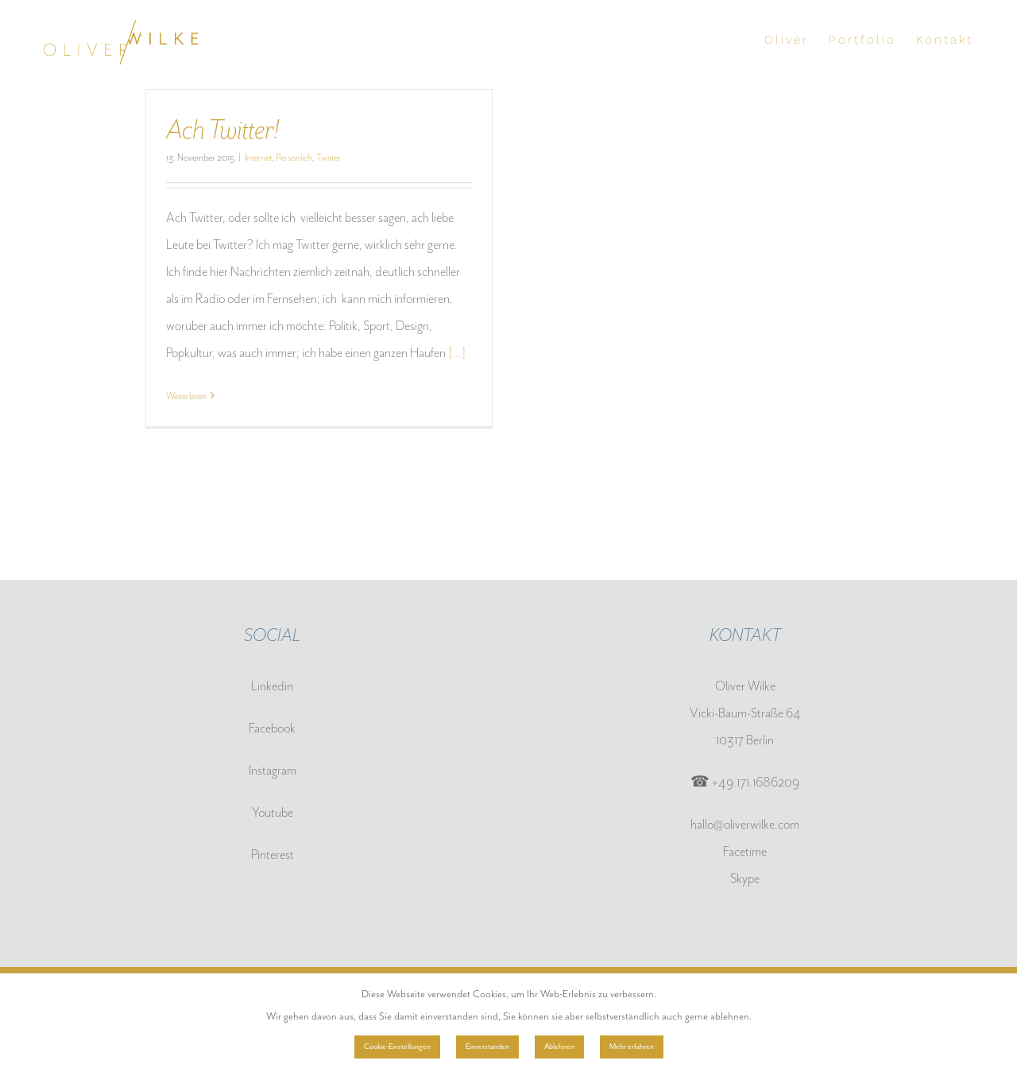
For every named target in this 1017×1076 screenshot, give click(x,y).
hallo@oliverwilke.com (744, 824)
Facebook (272, 728)
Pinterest (272, 854)
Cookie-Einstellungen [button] (397, 1046)
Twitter (328, 157)
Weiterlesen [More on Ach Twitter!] (186, 396)
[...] (457, 352)
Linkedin (272, 686)
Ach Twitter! (222, 129)
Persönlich (294, 157)
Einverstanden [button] (487, 1046)
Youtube (272, 812)
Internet (258, 157)
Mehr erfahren (631, 1046)
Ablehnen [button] (559, 1046)
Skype (745, 878)
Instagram (272, 770)
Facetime (745, 851)
